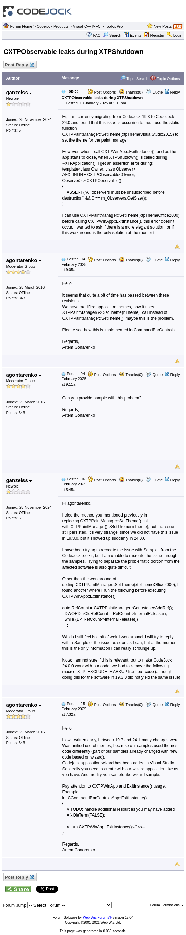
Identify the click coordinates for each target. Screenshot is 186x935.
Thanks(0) (131, 92)
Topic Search (134, 79)
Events (133, 35)
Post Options (102, 92)
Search (112, 35)
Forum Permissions (166, 905)
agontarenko (23, 260)
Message (70, 78)
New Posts (163, 26)
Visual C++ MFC (87, 26)
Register (157, 35)
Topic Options (165, 79)
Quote (157, 92)
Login (178, 35)
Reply (175, 92)
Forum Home (21, 26)
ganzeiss (19, 92)
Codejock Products (52, 26)
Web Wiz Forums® (97, 917)
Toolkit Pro (114, 26)
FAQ (96, 35)
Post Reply (19, 65)
